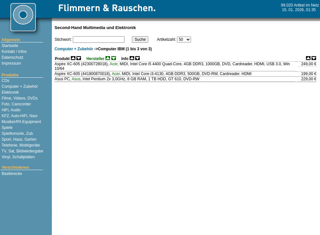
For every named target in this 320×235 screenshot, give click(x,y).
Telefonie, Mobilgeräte (20, 145)
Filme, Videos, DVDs (19, 98)
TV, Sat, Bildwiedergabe (22, 151)
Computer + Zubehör (19, 86)
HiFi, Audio (11, 110)
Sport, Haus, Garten (19, 139)
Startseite (9, 45)
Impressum (11, 63)
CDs (5, 80)
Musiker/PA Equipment (21, 121)
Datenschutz (12, 57)
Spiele (7, 127)
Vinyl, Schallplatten (18, 157)
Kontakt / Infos (14, 51)
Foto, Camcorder (16, 104)
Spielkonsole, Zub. (17, 133)
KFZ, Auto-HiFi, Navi (19, 116)
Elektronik (10, 92)
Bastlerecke (11, 173)
